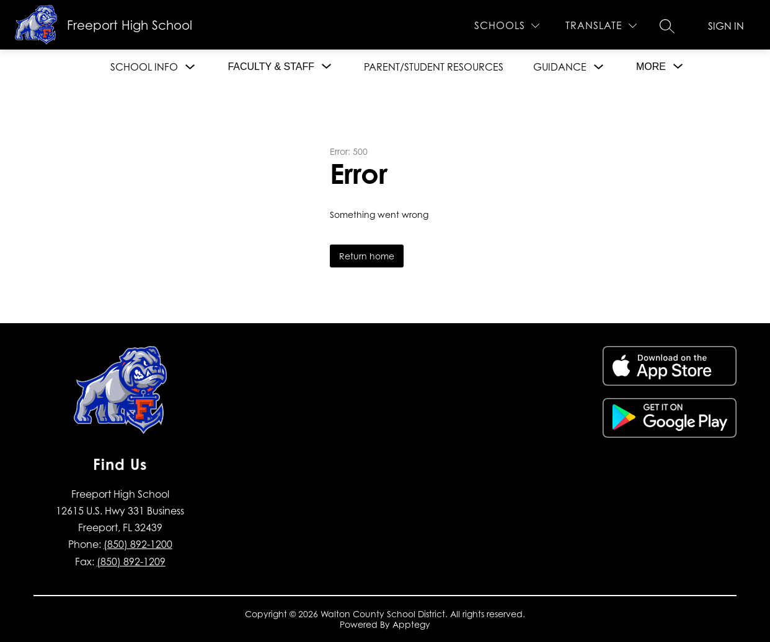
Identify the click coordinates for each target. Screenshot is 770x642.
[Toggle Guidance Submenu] (598, 67)
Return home (366, 256)
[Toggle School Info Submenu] (190, 67)
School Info (144, 67)
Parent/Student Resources (433, 67)
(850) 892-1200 (138, 544)
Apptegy (411, 624)
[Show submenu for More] (651, 66)
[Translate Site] (601, 25)
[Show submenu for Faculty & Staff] (271, 66)
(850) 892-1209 (131, 561)
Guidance (559, 67)
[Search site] (667, 26)
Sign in (726, 26)
